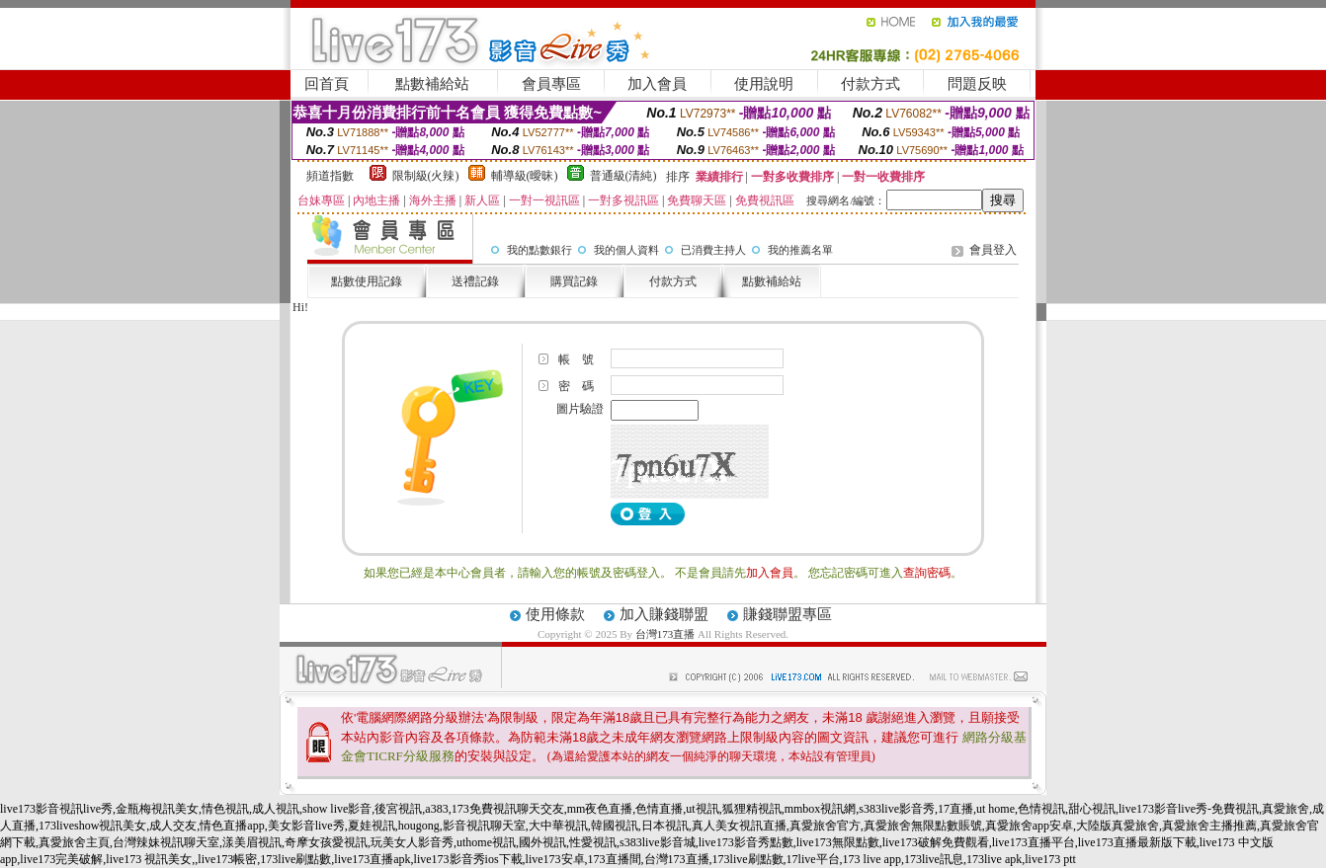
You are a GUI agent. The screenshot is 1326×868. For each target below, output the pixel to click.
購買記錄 (574, 281)
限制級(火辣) (425, 176)
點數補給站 (432, 84)
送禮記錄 (475, 281)
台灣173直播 (665, 634)
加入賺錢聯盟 (664, 614)
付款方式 (870, 84)
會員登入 (993, 250)
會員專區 (551, 84)
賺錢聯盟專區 (787, 614)
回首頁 (326, 84)
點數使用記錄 (366, 281)
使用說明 (763, 84)
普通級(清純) (623, 176)
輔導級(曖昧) (524, 176)
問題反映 (977, 84)
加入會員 (657, 84)
